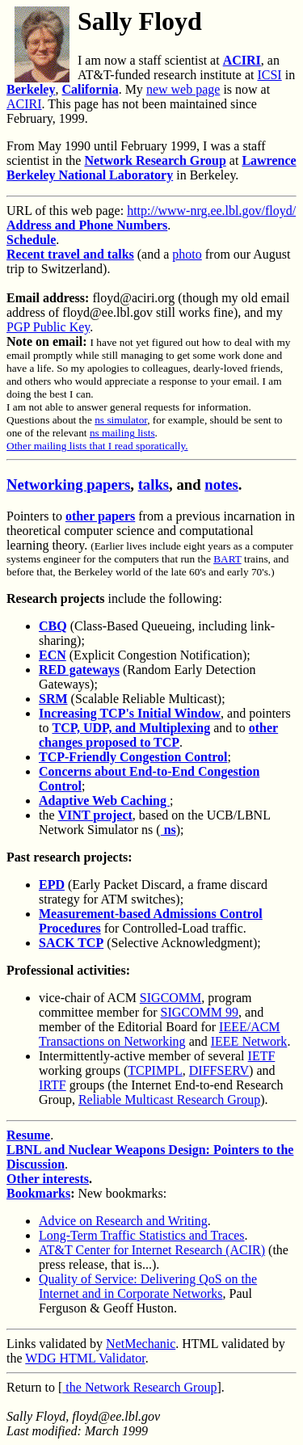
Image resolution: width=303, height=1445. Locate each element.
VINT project (95, 815)
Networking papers (68, 484)
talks (153, 484)
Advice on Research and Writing (123, 1221)
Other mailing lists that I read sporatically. (97, 446)
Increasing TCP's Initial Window (130, 713)
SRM (53, 699)
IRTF (52, 1085)
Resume (28, 1135)
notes (221, 484)
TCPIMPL (155, 1070)
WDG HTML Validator (85, 1358)
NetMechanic (140, 1343)
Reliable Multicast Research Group (169, 1099)
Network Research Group (154, 160)
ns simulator (121, 420)
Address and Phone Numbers (86, 225)
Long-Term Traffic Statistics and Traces (142, 1235)
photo (186, 254)
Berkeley (30, 89)
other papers (100, 516)
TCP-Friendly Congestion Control (133, 757)
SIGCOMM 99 (199, 1012)
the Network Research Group (139, 1387)
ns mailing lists (122, 433)
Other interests (47, 1179)
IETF (262, 1056)
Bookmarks (38, 1193)
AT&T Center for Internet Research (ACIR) (152, 1250)
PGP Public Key (48, 327)
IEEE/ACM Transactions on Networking (159, 1034)
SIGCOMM (170, 998)
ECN (52, 655)
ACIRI (242, 60)
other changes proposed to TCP (158, 735)
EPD (52, 884)
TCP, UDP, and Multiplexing (131, 728)
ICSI (269, 75)
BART (227, 559)
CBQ (53, 626)
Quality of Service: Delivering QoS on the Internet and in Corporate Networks (148, 1286)
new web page (183, 89)
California (89, 89)
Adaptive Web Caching (104, 800)
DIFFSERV (219, 1070)
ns (168, 829)
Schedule (31, 239)
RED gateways (79, 669)
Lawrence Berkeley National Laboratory (151, 168)
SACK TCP (71, 943)
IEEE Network (249, 1041)
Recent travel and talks (70, 254)
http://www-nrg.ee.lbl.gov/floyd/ (211, 210)
